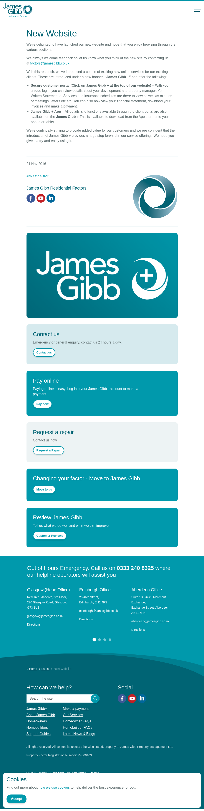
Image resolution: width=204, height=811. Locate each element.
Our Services (73, 715)
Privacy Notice (76, 773)
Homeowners (37, 721)
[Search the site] (63, 698)
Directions (34, 624)
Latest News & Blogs (79, 734)
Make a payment (76, 708)
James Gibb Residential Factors (56, 188)
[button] (95, 698)
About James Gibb (41, 715)
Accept (16, 799)
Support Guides (39, 734)
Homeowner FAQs (77, 721)
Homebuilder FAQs (77, 727)
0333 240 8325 (135, 568)
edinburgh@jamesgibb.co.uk (98, 611)
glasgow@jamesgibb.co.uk (45, 616)
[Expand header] (197, 10)
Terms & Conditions (52, 773)
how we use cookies (54, 788)
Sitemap (93, 773)
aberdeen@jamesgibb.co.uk (150, 621)
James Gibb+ (37, 708)
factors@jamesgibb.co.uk (49, 63)
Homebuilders (37, 727)
